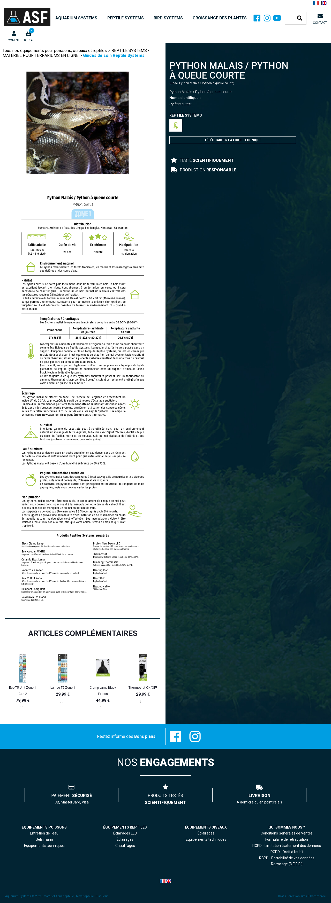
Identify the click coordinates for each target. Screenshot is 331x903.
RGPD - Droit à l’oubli (286, 852)
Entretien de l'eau (44, 833)
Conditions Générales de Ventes (287, 833)
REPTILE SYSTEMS (125, 18)
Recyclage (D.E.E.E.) (287, 864)
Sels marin (44, 839)
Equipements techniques (206, 839)
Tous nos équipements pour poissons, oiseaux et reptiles (55, 50)
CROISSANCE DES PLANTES (220, 18)
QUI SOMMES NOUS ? (286, 827)
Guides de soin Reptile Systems (114, 55)
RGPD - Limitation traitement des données (286, 846)
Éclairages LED (125, 833)
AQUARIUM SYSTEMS (76, 18)
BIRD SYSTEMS (168, 18)
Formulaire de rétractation (286, 839)
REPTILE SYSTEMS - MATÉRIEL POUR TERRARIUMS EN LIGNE (76, 53)
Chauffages (125, 846)
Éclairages (206, 833)
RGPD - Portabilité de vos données (286, 858)
